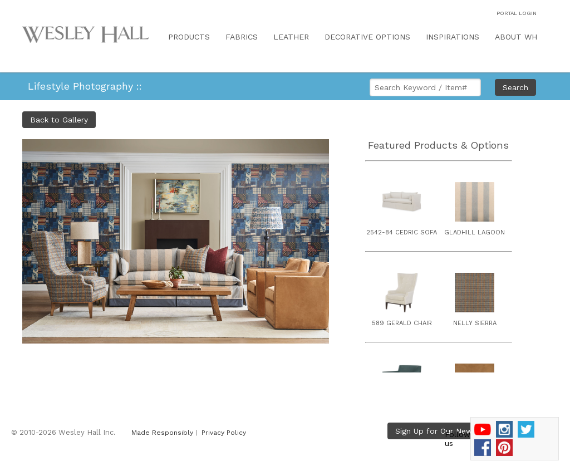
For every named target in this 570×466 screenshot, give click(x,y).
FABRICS (241, 36)
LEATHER (291, 36)
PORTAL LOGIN (517, 13)
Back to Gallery (59, 119)
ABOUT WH (516, 36)
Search (515, 87)
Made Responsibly (162, 432)
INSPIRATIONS (452, 36)
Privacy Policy (224, 432)
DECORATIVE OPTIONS (367, 36)
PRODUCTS (189, 36)
